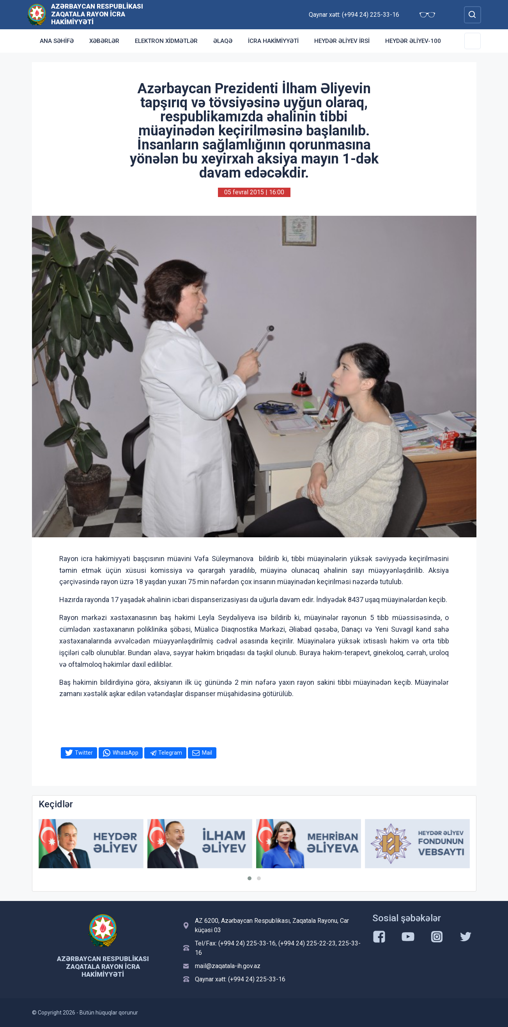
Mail (207, 753)
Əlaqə (222, 40)
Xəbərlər (104, 40)
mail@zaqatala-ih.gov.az (227, 966)
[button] (249, 878)
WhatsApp (125, 753)
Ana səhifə (57, 40)
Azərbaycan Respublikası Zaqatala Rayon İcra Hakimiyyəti (97, 14)
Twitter (84, 753)
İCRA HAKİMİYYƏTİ (273, 40)
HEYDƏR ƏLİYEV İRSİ (342, 40)
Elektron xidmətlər (166, 40)
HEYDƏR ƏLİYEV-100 (413, 40)
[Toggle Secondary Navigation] (472, 41)
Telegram (170, 753)
